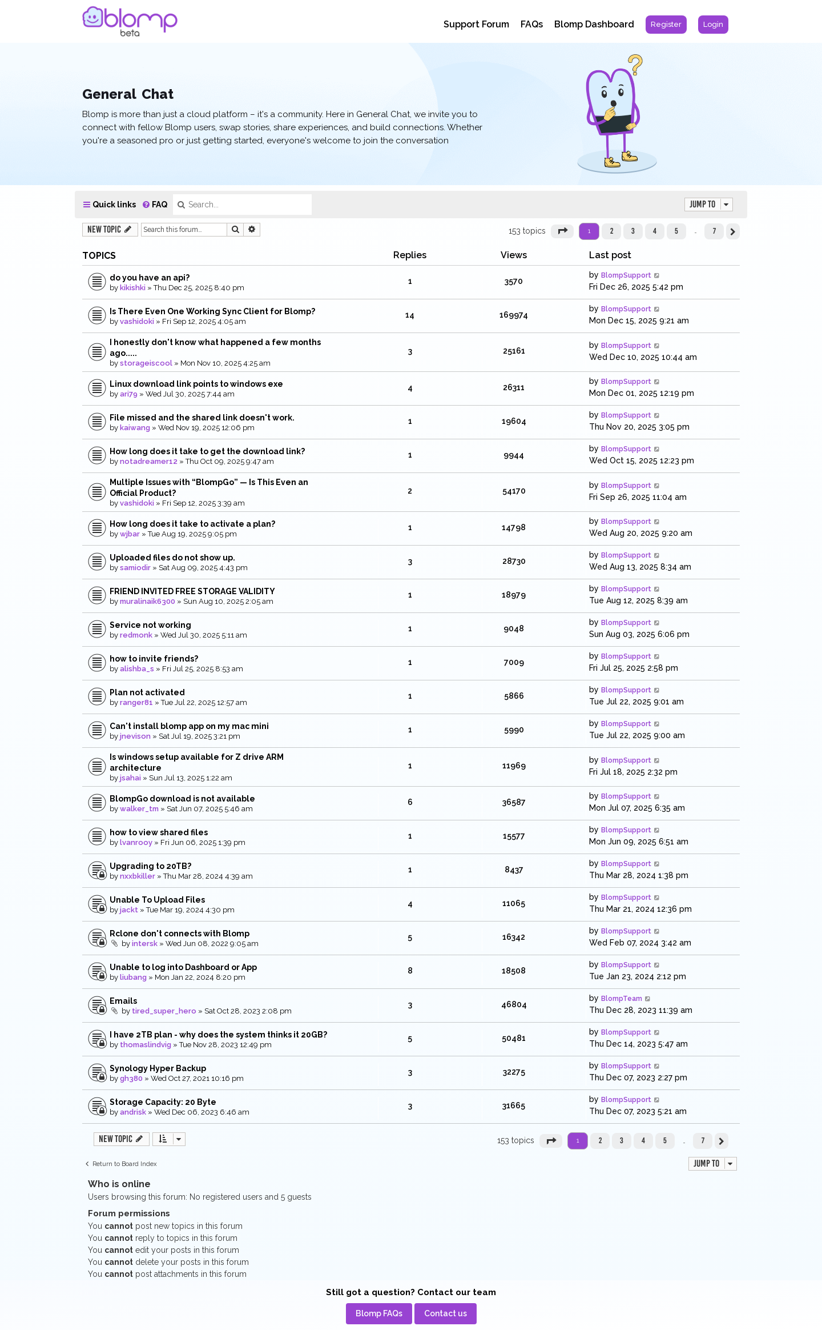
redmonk (136, 635)
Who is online (119, 1184)
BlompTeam (621, 999)
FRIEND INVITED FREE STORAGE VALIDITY (192, 591)
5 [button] (676, 230)
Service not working (150, 625)
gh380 (131, 1078)
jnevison (135, 736)
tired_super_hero (164, 1011)
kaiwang (135, 427)
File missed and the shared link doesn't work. (202, 417)
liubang (133, 977)
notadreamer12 (149, 461)
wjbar (130, 534)
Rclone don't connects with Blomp (179, 933)
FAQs (532, 24)
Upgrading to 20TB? (150, 866)
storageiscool (146, 363)
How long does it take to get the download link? (207, 451)
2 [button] (611, 230)
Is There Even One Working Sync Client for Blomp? (212, 311)
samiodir (135, 567)
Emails (123, 1000)
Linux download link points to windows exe (196, 383)
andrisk (133, 1112)
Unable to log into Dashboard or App (183, 967)
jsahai (130, 778)
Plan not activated (147, 692)
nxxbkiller (137, 876)
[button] (562, 231)
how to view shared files (159, 832)
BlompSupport (626, 275)
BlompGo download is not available (182, 798)
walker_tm (139, 808)
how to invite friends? (154, 658)
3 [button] (633, 230)
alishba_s (137, 668)
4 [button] (654, 230)
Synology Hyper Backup (158, 1068)
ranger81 (136, 702)
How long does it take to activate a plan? (192, 523)
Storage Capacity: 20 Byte (163, 1102)
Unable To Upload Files (157, 899)
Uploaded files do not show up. (172, 557)
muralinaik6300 (147, 601)
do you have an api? (150, 277)
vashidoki (137, 321)
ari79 (129, 394)
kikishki (133, 287)
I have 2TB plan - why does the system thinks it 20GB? (218, 1034)
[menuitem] (666, 24)
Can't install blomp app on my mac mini (189, 726)
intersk (145, 943)
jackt (129, 910)
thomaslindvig (145, 1044)
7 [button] (714, 230)
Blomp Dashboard (594, 24)
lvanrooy (136, 842)
